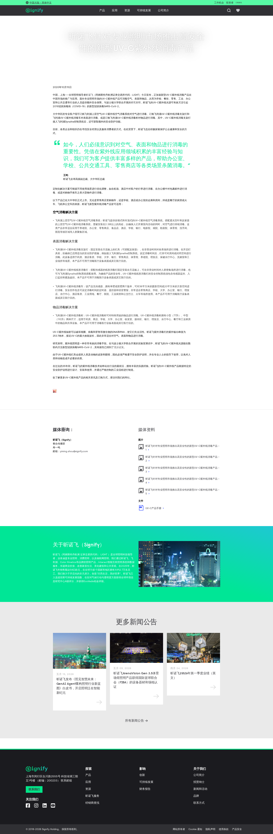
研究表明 (136, 102)
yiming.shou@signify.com (74, 451)
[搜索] (229, 10)
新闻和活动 (200, 789)
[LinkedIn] (45, 805)
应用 (114, 10)
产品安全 (237, 829)
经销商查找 (92, 803)
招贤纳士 (199, 782)
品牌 (196, 796)
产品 (102, 10)
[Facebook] (28, 805)
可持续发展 (144, 10)
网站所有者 (179, 829)
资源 (127, 10)
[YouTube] (53, 805)
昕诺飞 (89, 94)
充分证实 (119, 347)
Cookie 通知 (195, 829)
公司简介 (163, 10)
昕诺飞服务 (92, 796)
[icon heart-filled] (238, 10)
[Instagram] (36, 805)
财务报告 (145, 789)
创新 (142, 775)
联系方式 (199, 803)
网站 (127, 377)
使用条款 (224, 829)
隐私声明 (210, 829)
